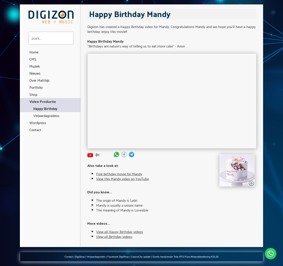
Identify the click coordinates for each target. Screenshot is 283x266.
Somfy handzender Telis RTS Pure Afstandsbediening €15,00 (185, 256)
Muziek (34, 66)
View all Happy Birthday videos (119, 231)
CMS (32, 59)
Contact (35, 129)
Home (33, 52)
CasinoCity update (141, 256)
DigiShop (80, 256)
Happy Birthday (45, 108)
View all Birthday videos (114, 236)
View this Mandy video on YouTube (122, 178)
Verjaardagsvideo (96, 256)
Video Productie (42, 101)
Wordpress (37, 122)
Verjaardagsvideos (46, 116)
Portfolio (36, 87)
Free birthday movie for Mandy (119, 174)
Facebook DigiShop (118, 256)
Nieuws (34, 73)
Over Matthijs (39, 80)
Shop (33, 94)
